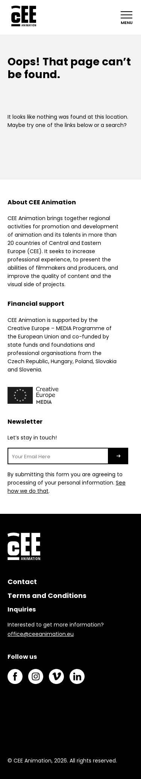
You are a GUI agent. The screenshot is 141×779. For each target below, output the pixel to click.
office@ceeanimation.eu (41, 634)
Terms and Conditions (47, 595)
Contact (22, 581)
